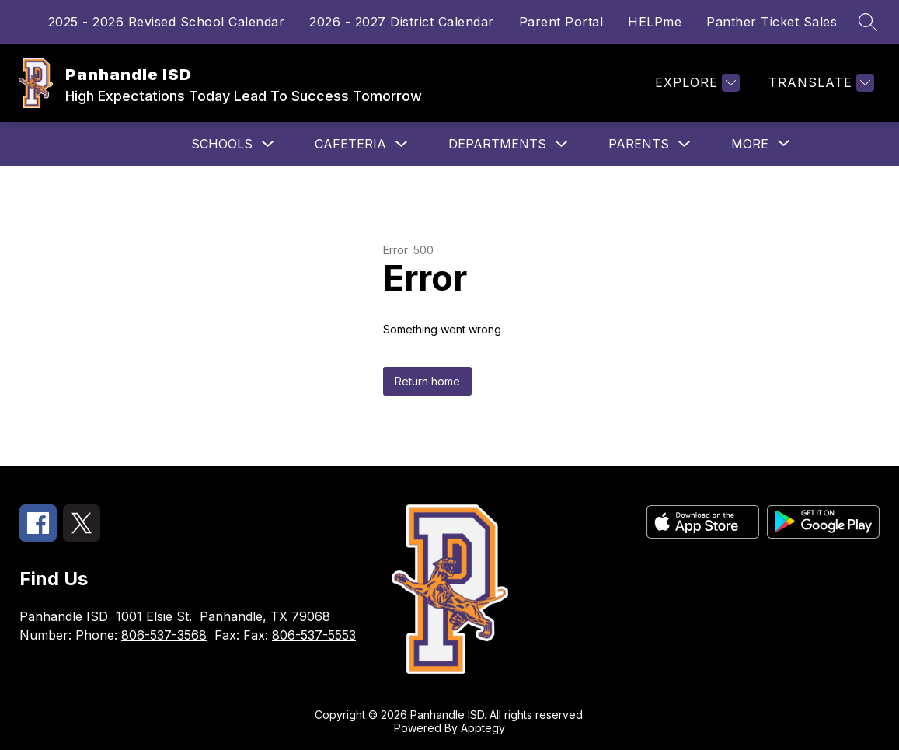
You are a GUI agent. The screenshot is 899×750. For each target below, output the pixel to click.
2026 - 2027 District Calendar (401, 22)
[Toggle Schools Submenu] (268, 144)
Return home (427, 381)
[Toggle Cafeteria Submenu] (401, 144)
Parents (638, 144)
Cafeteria (350, 144)
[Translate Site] (819, 82)
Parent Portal (561, 22)
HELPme (654, 22)
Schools (222, 144)
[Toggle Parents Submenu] (684, 144)
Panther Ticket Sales (771, 22)
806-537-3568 (164, 635)
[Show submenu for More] (749, 143)
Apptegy (483, 727)
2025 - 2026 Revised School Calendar (166, 22)
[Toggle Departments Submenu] (561, 144)
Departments (497, 144)
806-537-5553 (314, 635)
